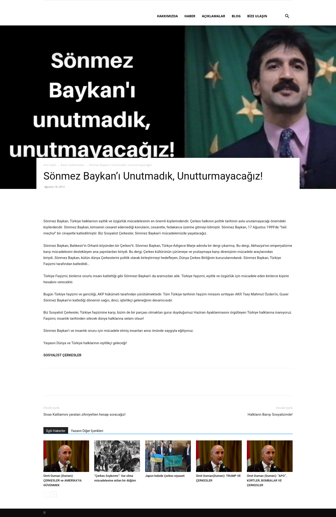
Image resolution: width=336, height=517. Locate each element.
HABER (189, 16)
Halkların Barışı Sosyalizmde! (270, 414)
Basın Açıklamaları (72, 165)
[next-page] (54, 494)
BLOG (236, 16)
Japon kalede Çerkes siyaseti (165, 476)
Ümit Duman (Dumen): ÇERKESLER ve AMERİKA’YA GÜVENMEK (62, 480)
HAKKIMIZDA (167, 16)
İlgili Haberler (55, 431)
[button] (287, 16)
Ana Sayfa (49, 165)
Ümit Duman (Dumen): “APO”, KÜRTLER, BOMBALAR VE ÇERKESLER (267, 480)
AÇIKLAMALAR (213, 16)
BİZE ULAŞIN (257, 16)
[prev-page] (46, 494)
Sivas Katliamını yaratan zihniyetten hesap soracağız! (84, 414)
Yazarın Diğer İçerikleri (87, 431)
